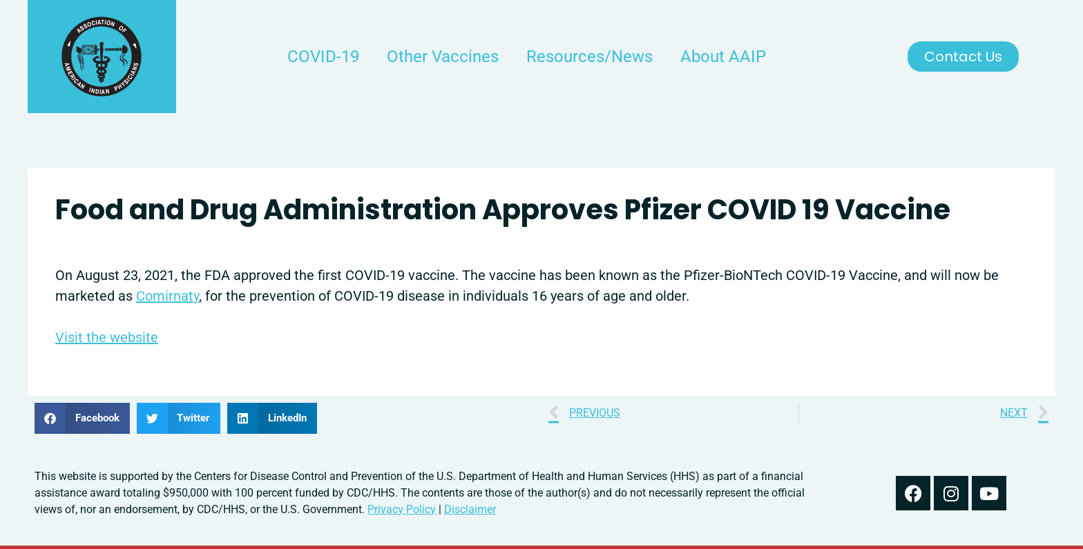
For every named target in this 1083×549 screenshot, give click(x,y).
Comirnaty (167, 296)
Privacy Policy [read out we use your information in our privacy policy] (401, 509)
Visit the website (106, 337)
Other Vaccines (443, 56)
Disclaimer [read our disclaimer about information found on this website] (470, 509)
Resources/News (589, 56)
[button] (82, 418)
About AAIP (723, 56)
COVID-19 (323, 56)
